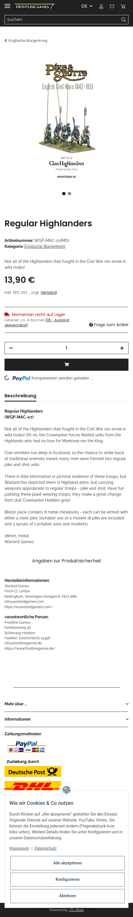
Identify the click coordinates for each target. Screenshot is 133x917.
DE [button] (84, 6)
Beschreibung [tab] (20, 396)
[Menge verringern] (11, 348)
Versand (49, 292)
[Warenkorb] (123, 6)
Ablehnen (67, 896)
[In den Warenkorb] (9, 56)
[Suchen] (62, 20)
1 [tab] (64, 193)
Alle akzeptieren (67, 863)
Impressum (19, 848)
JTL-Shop (76, 910)
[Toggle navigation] (7, 3)
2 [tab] (69, 193)
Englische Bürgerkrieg (44, 246)
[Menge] (66, 348)
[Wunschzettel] (112, 6)
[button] (101, 6)
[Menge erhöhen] (122, 348)
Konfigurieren (68, 879)
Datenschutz (46, 848)
